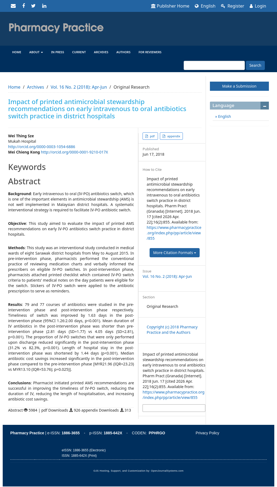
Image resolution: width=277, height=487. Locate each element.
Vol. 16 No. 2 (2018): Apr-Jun (79, 87)
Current (79, 52)
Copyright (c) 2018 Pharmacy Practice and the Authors (172, 329)
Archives (101, 52)
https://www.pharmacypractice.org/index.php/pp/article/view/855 (174, 233)
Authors (123, 52)
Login (258, 6)
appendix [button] (173, 136)
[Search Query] (214, 65)
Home (16, 52)
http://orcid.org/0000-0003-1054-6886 (41, 146)
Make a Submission (239, 86)
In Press (57, 52)
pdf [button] (152, 136)
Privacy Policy (207, 433)
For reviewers (149, 52)
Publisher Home (170, 6)
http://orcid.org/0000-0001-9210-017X (74, 152)
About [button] (36, 52)
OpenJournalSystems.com (167, 470)
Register (232, 6)
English (205, 6)
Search (255, 65)
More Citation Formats (174, 252)
